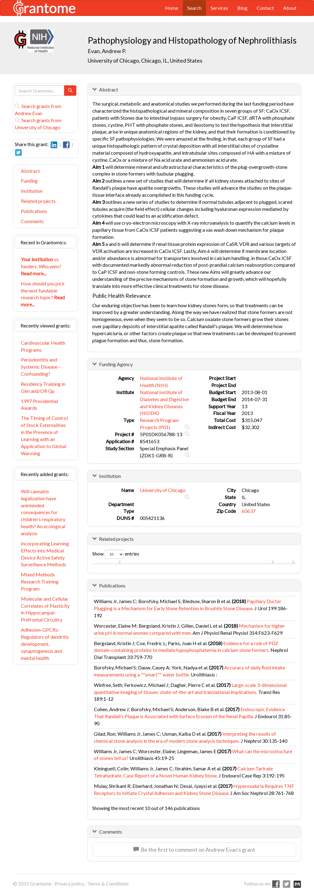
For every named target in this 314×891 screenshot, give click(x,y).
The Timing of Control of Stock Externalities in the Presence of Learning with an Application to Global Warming (44, 435)
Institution (32, 191)
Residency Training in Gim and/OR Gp (43, 387)
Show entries (115, 554)
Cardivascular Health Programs (43, 346)
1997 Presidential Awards (39, 404)
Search (194, 8)
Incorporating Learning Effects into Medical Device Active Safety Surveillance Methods (45, 554)
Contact (265, 8)
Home (171, 8)
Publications (34, 211)
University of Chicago (163, 490)
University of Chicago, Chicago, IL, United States (145, 60)
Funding (29, 181)
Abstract (30, 171)
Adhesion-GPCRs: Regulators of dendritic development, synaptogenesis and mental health (45, 644)
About (290, 8)
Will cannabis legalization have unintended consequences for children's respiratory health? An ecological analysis (43, 512)
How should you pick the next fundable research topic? (43, 294)
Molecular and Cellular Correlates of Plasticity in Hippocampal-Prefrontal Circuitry (45, 609)
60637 (248, 511)
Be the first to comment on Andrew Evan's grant (194, 849)
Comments (32, 221)
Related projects (38, 201)
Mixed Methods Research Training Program (40, 581)
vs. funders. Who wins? (41, 266)
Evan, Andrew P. (107, 51)
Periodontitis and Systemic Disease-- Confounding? (41, 367)
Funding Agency (116, 364)
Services (219, 8)
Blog (242, 8)
